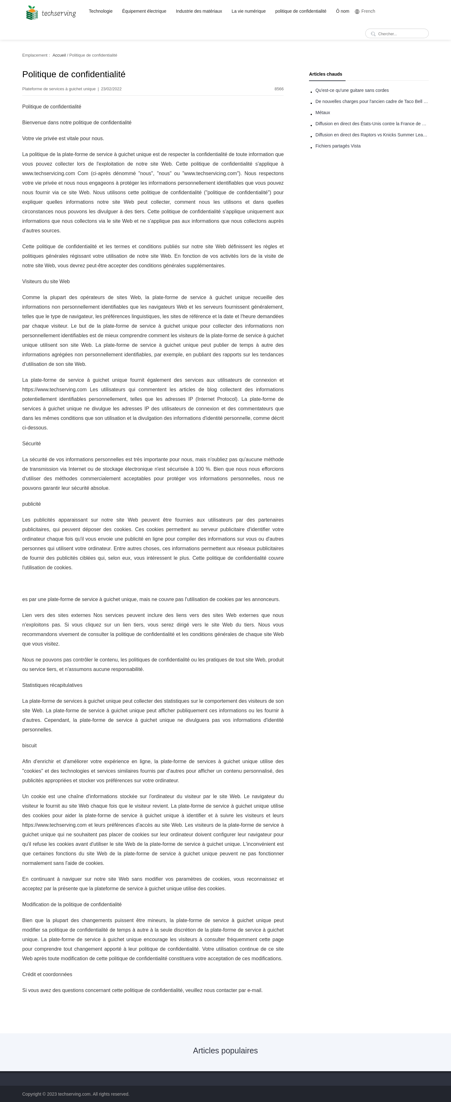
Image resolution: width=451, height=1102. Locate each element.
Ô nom (342, 11)
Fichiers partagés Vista (337, 145)
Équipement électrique (144, 11)
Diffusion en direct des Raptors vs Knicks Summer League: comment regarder (372, 134)
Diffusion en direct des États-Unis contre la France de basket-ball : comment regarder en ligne (372, 123)
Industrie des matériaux (199, 11)
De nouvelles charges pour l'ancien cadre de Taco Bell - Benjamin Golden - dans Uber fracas (372, 101)
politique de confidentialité (300, 11)
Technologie (101, 11)
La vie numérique (249, 11)
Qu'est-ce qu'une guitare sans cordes (352, 90)
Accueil (59, 55)
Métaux (322, 112)
